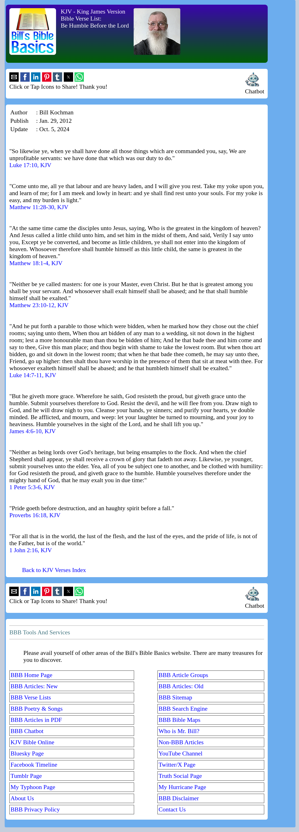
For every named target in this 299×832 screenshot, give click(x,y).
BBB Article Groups (183, 675)
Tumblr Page (26, 775)
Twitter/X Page (177, 764)
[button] (14, 77)
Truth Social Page (180, 775)
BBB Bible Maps (179, 719)
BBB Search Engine (183, 708)
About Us (22, 798)
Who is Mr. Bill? (179, 731)
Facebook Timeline (34, 764)
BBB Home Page (31, 675)
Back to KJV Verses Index (54, 570)
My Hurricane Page (182, 787)
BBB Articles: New (34, 686)
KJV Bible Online (32, 742)
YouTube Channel (181, 753)
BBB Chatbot (27, 731)
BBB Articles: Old (181, 686)
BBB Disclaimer (179, 798)
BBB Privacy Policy (35, 809)
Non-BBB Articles (181, 742)
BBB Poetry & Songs (37, 708)
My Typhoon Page (33, 787)
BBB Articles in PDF (36, 719)
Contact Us (172, 809)
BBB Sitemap (175, 697)
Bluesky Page (27, 753)
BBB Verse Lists (31, 697)
